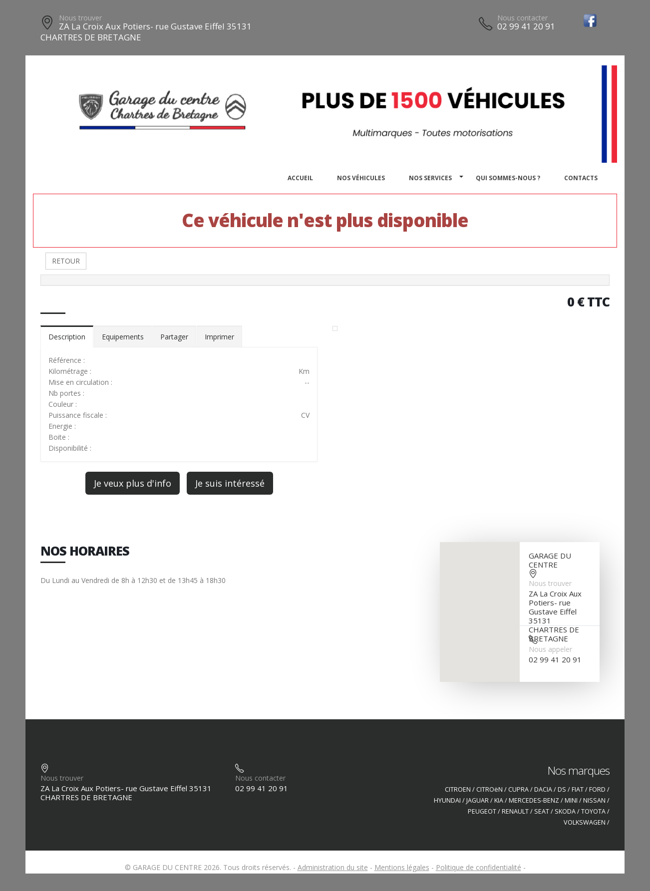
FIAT (578, 789)
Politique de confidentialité (478, 867)
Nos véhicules (361, 178)
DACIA (543, 789)
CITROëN (489, 789)
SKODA (565, 811)
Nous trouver (80, 17)
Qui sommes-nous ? (508, 178)
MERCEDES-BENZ (534, 800)
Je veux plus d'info (132, 483)
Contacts (581, 178)
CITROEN (458, 789)
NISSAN (594, 800)
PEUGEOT (482, 811)
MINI (571, 800)
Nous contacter (522, 17)
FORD (597, 789)
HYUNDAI (447, 800)
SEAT (541, 811)
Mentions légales (401, 867)
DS (562, 789)
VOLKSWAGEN (585, 822)
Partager (174, 336)
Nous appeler (550, 649)
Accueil (300, 178)
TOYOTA (593, 811)
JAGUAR (477, 800)
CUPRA (518, 789)
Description (66, 336)
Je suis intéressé (230, 483)
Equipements (123, 336)
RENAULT (515, 811)
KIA (498, 800)
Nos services (430, 178)
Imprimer (219, 336)
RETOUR (66, 261)
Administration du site (333, 867)
